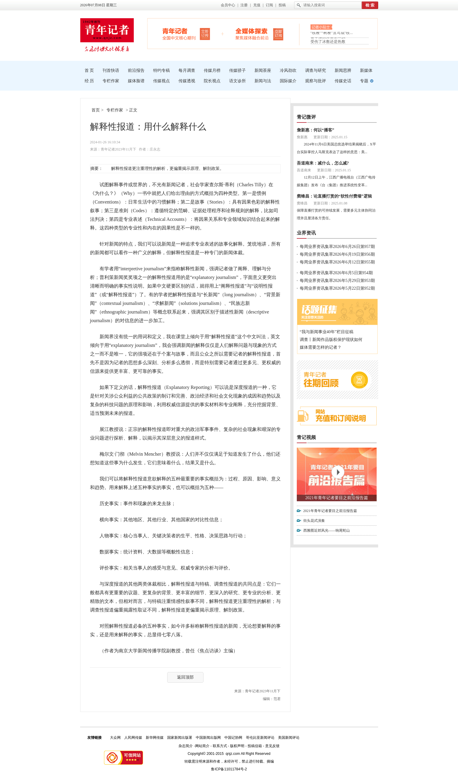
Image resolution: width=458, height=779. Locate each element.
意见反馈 (272, 746)
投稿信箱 (255, 746)
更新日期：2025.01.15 (330, 137)
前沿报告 (136, 70)
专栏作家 (111, 81)
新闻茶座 (262, 70)
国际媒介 (288, 81)
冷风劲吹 (288, 70)
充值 (256, 5)
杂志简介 (185, 746)
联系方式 (220, 746)
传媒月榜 (212, 70)
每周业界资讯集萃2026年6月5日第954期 (336, 273)
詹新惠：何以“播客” (315, 130)
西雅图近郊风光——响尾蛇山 (326, 530)
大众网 (115, 737)
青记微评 (306, 117)
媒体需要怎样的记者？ (320, 347)
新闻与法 (262, 81)
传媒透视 (186, 81)
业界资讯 (306, 232)
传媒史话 (343, 81)
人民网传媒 (133, 737)
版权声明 (237, 746)
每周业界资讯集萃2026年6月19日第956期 (337, 254)
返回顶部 (185, 677)
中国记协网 (233, 737)
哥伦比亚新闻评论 (260, 737)
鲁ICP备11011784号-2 (229, 769)
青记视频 (306, 437)
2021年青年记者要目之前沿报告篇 (336, 498)
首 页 (89, 70)
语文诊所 (237, 81)
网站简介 (202, 746)
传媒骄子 (237, 70)
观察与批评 (315, 81)
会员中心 (228, 5)
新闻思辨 (343, 70)
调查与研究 (315, 70)
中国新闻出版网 (208, 737)
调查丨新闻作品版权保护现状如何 (331, 339)
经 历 (89, 81)
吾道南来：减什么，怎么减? (323, 163)
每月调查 (186, 70)
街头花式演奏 (314, 521)
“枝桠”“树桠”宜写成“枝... (331, 34)
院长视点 (212, 81)
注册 (244, 5)
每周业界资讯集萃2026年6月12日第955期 (337, 262)
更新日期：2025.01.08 (330, 203)
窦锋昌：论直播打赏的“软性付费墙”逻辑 (334, 196)
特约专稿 (161, 70)
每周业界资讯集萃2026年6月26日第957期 (337, 246)
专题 (364, 81)
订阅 (269, 5)
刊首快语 (111, 70)
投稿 (282, 5)
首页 (95, 110)
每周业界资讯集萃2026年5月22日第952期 (337, 288)
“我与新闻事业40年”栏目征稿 (326, 332)
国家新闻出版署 (179, 737)
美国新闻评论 (288, 737)
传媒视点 (161, 81)
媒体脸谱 (136, 81)
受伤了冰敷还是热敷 (327, 41)
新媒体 (366, 70)
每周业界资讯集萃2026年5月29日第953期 (337, 280)
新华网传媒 (155, 737)
